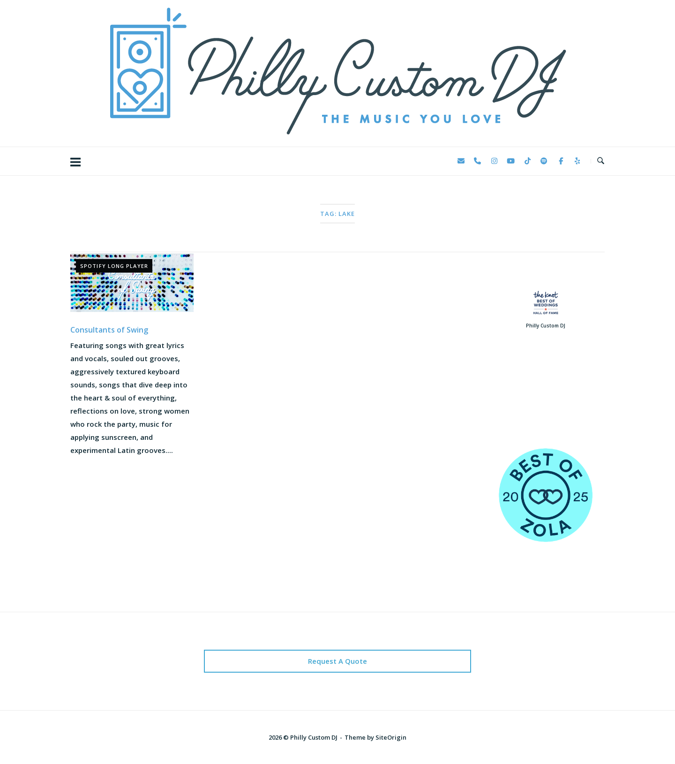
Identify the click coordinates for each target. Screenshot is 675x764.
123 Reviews (545, 402)
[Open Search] (601, 161)
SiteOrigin (390, 737)
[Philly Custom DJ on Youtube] (511, 161)
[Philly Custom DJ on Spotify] (544, 161)
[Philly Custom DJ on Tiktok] (527, 161)
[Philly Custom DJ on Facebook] (561, 161)
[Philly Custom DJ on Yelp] (577, 161)
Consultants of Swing (109, 330)
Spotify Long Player (114, 265)
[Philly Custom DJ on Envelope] (461, 161)
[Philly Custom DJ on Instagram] (494, 161)
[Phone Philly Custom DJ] (478, 161)
